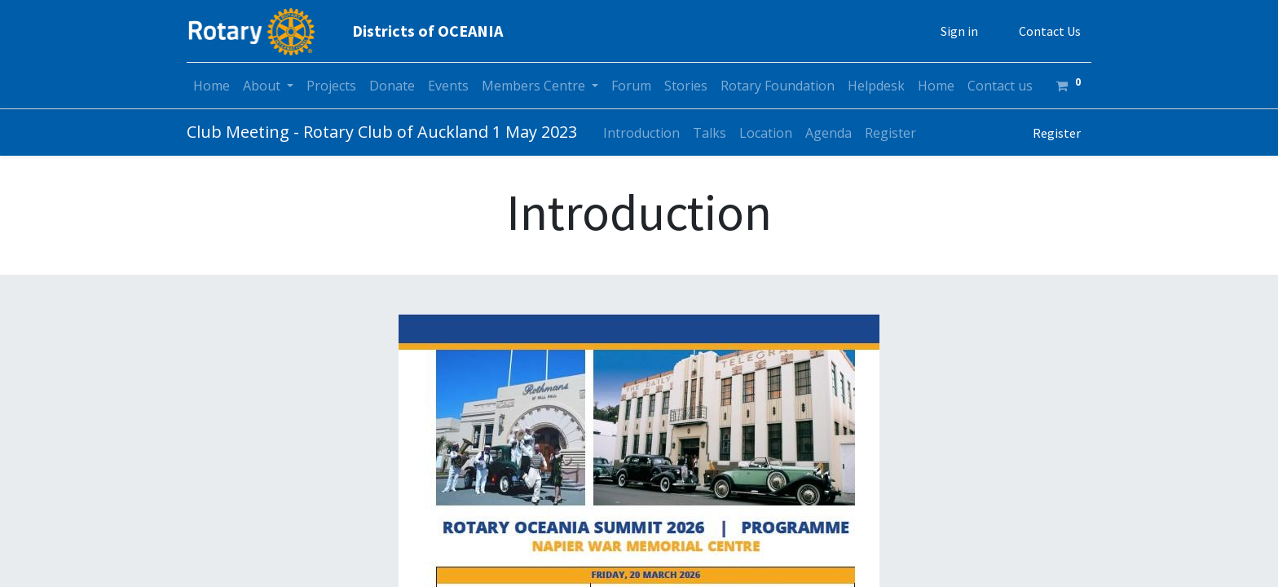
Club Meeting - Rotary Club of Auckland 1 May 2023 (382, 132)
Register (1057, 133)
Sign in (959, 31)
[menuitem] (211, 85)
